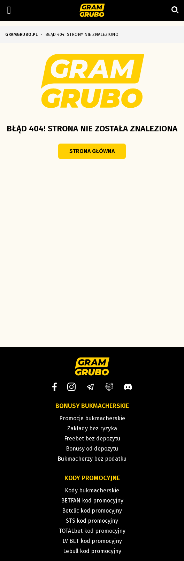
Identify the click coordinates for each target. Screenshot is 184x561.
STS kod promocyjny (92, 520)
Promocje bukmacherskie (92, 418)
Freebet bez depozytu (92, 438)
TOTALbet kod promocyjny (92, 531)
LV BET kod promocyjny (92, 541)
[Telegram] (90, 387)
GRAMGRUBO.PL (21, 34)
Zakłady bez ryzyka (92, 428)
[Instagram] (71, 387)
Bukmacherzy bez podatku (92, 458)
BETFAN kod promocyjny (92, 500)
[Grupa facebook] (109, 387)
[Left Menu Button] (9, 10)
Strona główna (92, 151)
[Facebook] (54, 387)
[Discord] (128, 387)
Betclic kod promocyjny (92, 510)
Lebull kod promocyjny (92, 551)
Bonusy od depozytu (92, 448)
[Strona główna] (92, 10)
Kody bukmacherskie (92, 490)
